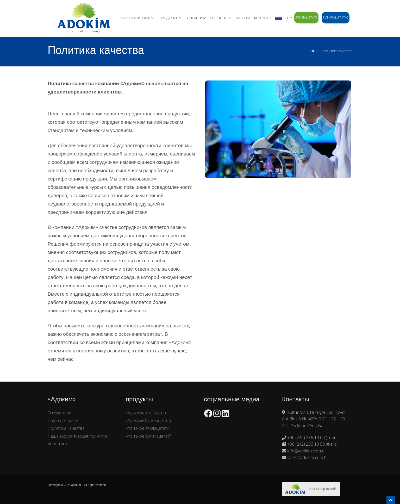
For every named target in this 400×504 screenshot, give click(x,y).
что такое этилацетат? (147, 428)
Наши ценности (63, 420)
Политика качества (66, 428)
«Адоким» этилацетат (146, 413)
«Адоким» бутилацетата (148, 420)
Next (357, 128)
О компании (59, 413)
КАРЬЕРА (243, 17)
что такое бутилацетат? (148, 436)
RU (284, 17)
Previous (199, 128)
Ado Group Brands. (311, 489)
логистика (57, 443)
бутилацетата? (336, 17)
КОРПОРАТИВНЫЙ (137, 17)
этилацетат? (306, 17)
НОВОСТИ (220, 17)
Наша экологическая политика (77, 436)
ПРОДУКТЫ (170, 17)
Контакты (262, 17)
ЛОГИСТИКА (196, 17)
